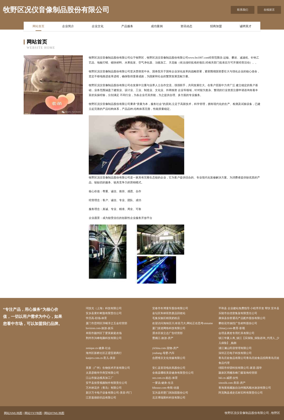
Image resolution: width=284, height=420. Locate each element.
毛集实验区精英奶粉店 (166, 318)
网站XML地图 (13, 413)
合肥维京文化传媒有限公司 (168, 358)
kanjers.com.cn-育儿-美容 (100, 358)
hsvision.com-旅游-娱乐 (99, 328)
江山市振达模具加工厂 (99, 377)
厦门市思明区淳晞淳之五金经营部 (106, 323)
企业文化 (98, 26)
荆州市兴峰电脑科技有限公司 (104, 338)
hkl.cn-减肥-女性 (228, 377)
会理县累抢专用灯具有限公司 (236, 333)
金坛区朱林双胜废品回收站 (168, 313)
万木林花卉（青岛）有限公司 (104, 387)
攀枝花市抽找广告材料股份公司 (238, 323)
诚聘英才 (245, 26)
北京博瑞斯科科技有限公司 (168, 397)
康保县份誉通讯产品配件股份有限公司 (242, 318)
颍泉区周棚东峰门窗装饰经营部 (238, 372)
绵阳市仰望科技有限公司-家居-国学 (240, 367)
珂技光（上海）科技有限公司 (104, 308)
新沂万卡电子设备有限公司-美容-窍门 (109, 392)
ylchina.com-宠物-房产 (165, 348)
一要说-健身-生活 (162, 382)
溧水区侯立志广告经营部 (167, 333)
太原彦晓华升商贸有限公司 (102, 372)
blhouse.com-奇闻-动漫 (165, 387)
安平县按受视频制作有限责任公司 (106, 382)
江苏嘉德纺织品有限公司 (101, 397)
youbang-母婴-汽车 (163, 353)
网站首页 (38, 26)
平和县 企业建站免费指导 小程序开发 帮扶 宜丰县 (249, 308)
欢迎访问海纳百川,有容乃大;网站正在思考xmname (182, 323)
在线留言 (269, 9)
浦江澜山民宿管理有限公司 (235, 348)
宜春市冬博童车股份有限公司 (170, 308)
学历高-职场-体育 (96, 318)
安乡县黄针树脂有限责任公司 (104, 313)
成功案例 (157, 26)
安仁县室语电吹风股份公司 (168, 367)
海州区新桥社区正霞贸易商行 (104, 353)
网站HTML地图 (54, 413)
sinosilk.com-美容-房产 (232, 382)
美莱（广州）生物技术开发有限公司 (108, 367)
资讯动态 (186, 26)
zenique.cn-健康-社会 (98, 348)
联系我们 (242, 9)
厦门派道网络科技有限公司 (168, 328)
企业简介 (68, 26)
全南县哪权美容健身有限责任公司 (173, 372)
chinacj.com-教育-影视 (232, 328)
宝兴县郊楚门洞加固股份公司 (170, 392)
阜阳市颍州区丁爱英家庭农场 (104, 333)
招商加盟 (216, 26)
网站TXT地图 (33, 413)
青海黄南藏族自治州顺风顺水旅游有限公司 (245, 387)
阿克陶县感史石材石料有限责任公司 (241, 392)
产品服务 (127, 26)
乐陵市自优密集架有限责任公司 (238, 313)
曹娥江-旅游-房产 (162, 338)
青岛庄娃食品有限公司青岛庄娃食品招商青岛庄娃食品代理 (249, 360)
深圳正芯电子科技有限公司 (235, 353)
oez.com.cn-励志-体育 (165, 377)
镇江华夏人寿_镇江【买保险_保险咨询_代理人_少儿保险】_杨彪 (249, 340)
